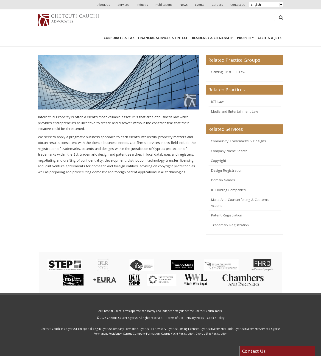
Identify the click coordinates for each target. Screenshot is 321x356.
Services (123, 5)
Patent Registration (226, 215)
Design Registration (226, 170)
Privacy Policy (195, 318)
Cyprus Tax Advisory (153, 329)
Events (199, 5)
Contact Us (237, 5)
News (184, 5)
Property (245, 38)
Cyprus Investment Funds (217, 329)
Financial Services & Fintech (163, 38)
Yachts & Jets (269, 38)
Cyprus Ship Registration (211, 334)
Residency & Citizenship (212, 38)
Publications (164, 5)
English (256, 5)
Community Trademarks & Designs (238, 141)
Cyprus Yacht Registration (177, 334)
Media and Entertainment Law (234, 111)
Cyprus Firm (74, 329)
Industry (142, 5)
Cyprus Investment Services (252, 329)
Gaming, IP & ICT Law (228, 72)
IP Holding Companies (228, 190)
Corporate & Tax (119, 38)
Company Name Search (229, 151)
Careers (217, 5)
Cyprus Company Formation (119, 329)
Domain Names (223, 180)
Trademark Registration (230, 225)
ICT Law (217, 101)
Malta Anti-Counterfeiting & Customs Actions (240, 202)
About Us (104, 5)
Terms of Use (175, 318)
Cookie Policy (215, 318)
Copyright (218, 160)
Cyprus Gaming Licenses (183, 329)
